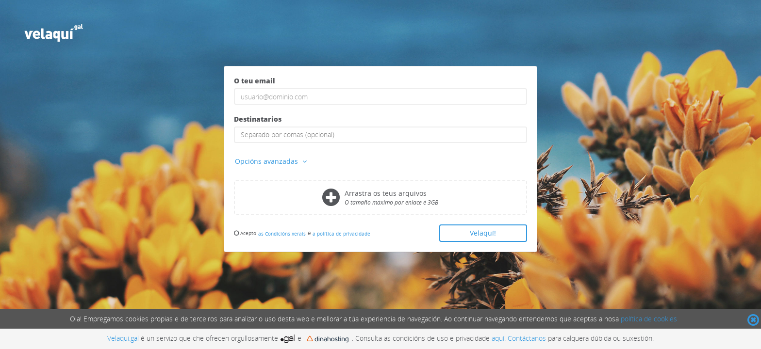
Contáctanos (527, 338)
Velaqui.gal (123, 338)
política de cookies (649, 318)
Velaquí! (483, 233)
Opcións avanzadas (272, 161)
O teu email (254, 80)
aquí (498, 338)
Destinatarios (257, 119)
